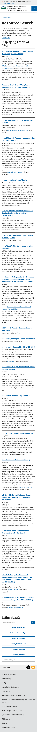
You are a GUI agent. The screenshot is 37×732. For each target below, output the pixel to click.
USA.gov (4, 723)
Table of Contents (13, 590)
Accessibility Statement (10, 687)
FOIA (3, 683)
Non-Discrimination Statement (13, 695)
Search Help (6, 38)
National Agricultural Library (12, 710)
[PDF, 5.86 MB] (18, 598)
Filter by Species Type (18, 633)
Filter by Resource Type (18, 644)
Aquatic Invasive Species (14, 172)
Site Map (6, 667)
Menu (34, 8)
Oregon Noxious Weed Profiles (16, 130)
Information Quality (9, 706)
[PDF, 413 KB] (17, 347)
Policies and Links (8, 674)
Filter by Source (19, 655)
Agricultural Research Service (12, 715)
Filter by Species (18, 627)
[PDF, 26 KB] (17, 578)
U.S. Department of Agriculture (17, 10)
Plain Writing (6, 679)
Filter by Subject (18, 638)
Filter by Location (18, 649)
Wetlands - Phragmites (14, 608)
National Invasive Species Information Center (16, 7)
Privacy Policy (6, 691)
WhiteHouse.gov (7, 727)
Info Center (11, 361)
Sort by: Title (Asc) (9, 660)
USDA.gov (5, 719)
